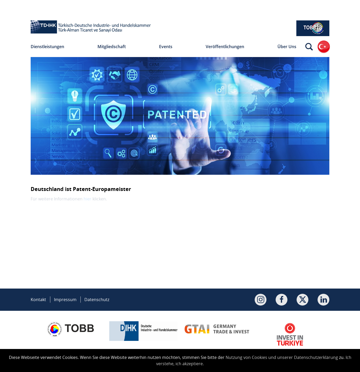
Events (165, 46)
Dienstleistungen (47, 46)
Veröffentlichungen (225, 46)
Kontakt (38, 299)
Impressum (65, 299)
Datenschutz (96, 299)
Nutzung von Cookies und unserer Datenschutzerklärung (282, 357)
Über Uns (286, 46)
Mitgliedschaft (111, 46)
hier (87, 199)
